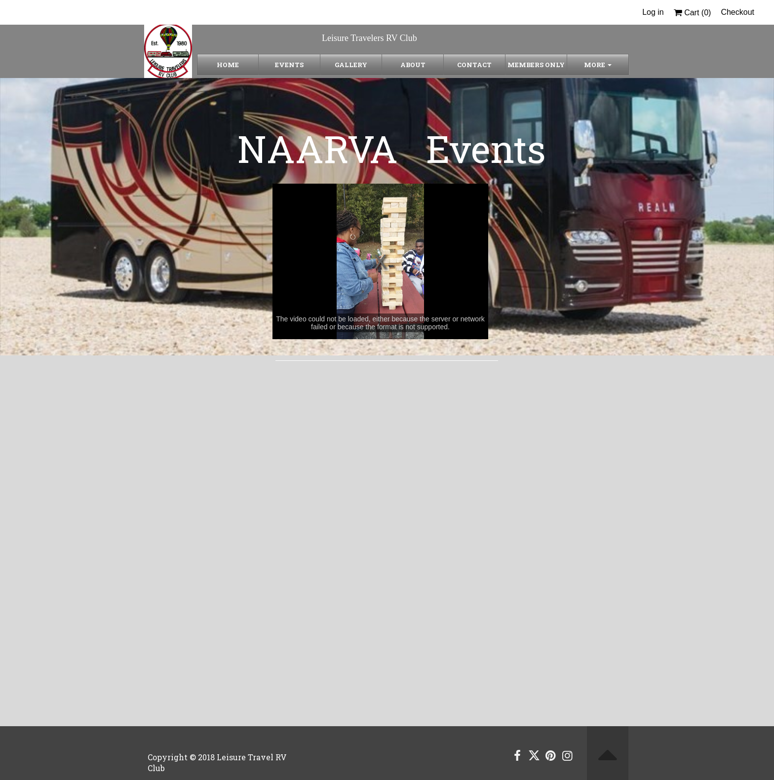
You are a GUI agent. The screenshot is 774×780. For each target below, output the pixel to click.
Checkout (737, 12)
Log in (653, 12)
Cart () (692, 12)
